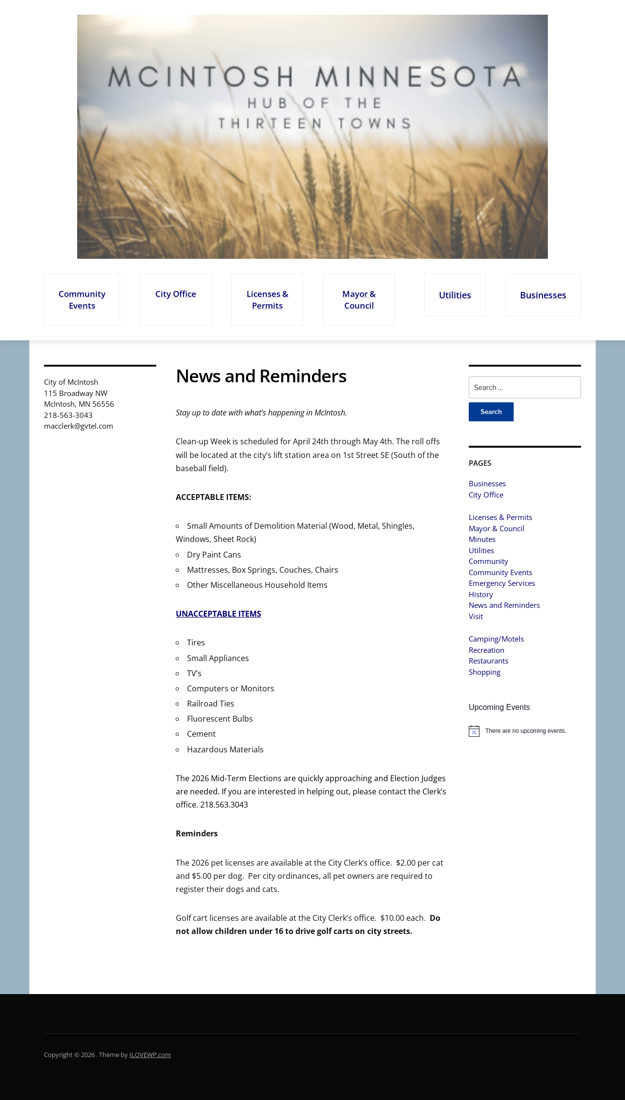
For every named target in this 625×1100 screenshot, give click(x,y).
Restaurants (488, 660)
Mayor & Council (355, 299)
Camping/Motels (496, 638)
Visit (476, 616)
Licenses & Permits (265, 299)
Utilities (452, 295)
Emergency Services (502, 583)
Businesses (542, 295)
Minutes (482, 539)
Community (488, 561)
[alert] (525, 731)
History (481, 594)
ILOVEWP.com (150, 1054)
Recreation (486, 650)
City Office (174, 293)
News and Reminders (504, 605)
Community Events (82, 299)
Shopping (484, 672)
